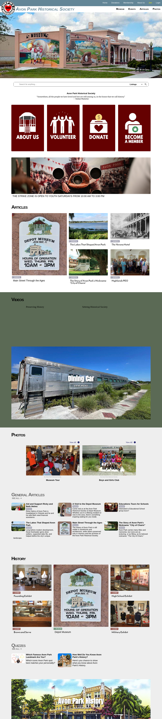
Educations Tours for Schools (134, 504)
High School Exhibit (122, 596)
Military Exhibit (120, 632)
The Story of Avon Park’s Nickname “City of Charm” (88, 282)
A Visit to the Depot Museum (86, 504)
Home (105, 3)
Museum (120, 9)
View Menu (81, 385)
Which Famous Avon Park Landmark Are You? (39, 655)
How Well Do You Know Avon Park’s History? (86, 655)
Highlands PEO (120, 281)
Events (132, 9)
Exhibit (17, 593)
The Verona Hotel (121, 244)
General (17, 277)
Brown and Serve (22, 632)
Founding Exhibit (23, 596)
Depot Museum (63, 632)
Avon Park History (81, 701)
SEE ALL (17, 498)
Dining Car (81, 379)
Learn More (81, 708)
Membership (128, 3)
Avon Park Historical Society (45, 9)
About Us (141, 3)
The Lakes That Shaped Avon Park (88, 244)
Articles (144, 9)
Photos (156, 9)
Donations (115, 3)
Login (158, 3)
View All (73, 442)
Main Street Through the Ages (29, 280)
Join (150, 3)
